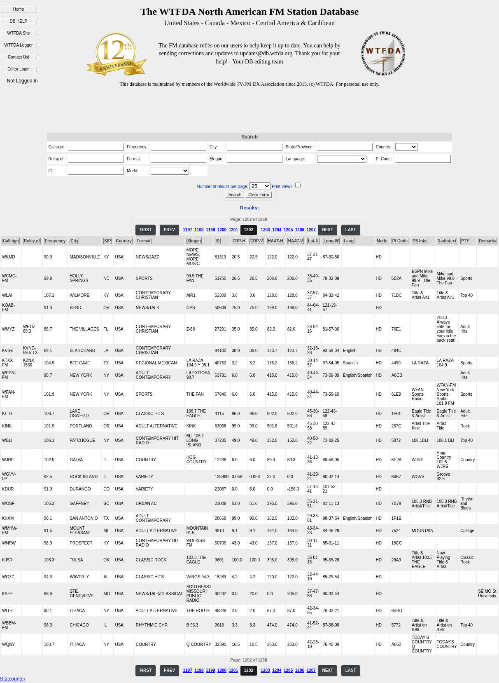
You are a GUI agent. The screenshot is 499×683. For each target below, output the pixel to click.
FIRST (146, 230)
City (74, 241)
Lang (349, 241)
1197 (187, 230)
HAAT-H (275, 241)
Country (123, 241)
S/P (107, 241)
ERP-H (239, 241)
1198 (198, 230)
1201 (233, 230)
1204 (276, 230)
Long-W (331, 241)
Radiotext (447, 241)
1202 (248, 230)
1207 (311, 230)
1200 (221, 230)
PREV (169, 230)
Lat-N (313, 241)
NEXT (327, 230)
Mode (382, 241)
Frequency (55, 241)
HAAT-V (295, 241)
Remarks (487, 241)
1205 (288, 230)
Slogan (194, 241)
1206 (299, 230)
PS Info (420, 241)
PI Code (400, 241)
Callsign (11, 241)
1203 (265, 230)
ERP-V (256, 241)
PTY (465, 241)
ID (218, 241)
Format (144, 241)
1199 (210, 230)
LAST (350, 230)
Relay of (32, 241)
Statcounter (12, 679)
